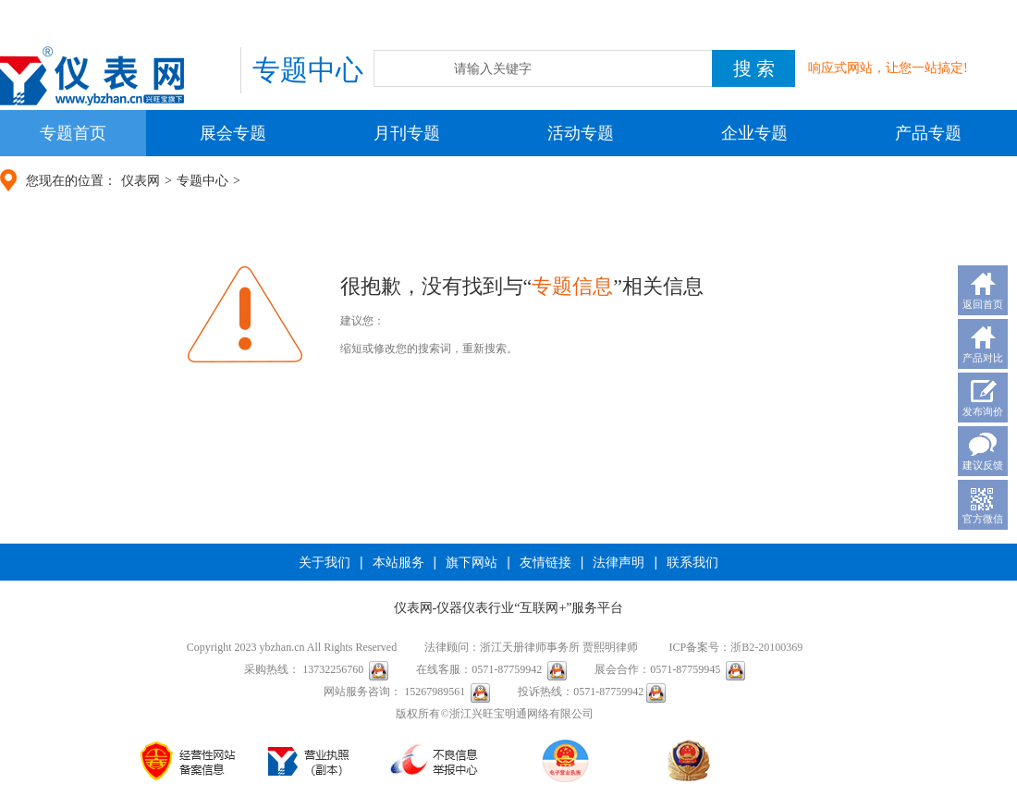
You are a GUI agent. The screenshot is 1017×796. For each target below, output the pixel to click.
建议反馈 (982, 465)
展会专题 (233, 133)
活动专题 (580, 133)
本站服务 (398, 562)
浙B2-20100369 (766, 647)
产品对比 (982, 357)
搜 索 (754, 68)
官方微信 (982, 518)
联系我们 (692, 562)
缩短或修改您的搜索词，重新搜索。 (429, 348)
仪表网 (140, 181)
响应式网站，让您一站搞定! (888, 68)
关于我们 (324, 562)
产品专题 (928, 133)
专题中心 (202, 181)
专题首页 (73, 133)
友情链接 (545, 562)
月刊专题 (407, 133)
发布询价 (982, 411)
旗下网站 (471, 562)
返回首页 (982, 304)
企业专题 (754, 133)
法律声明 (618, 562)
